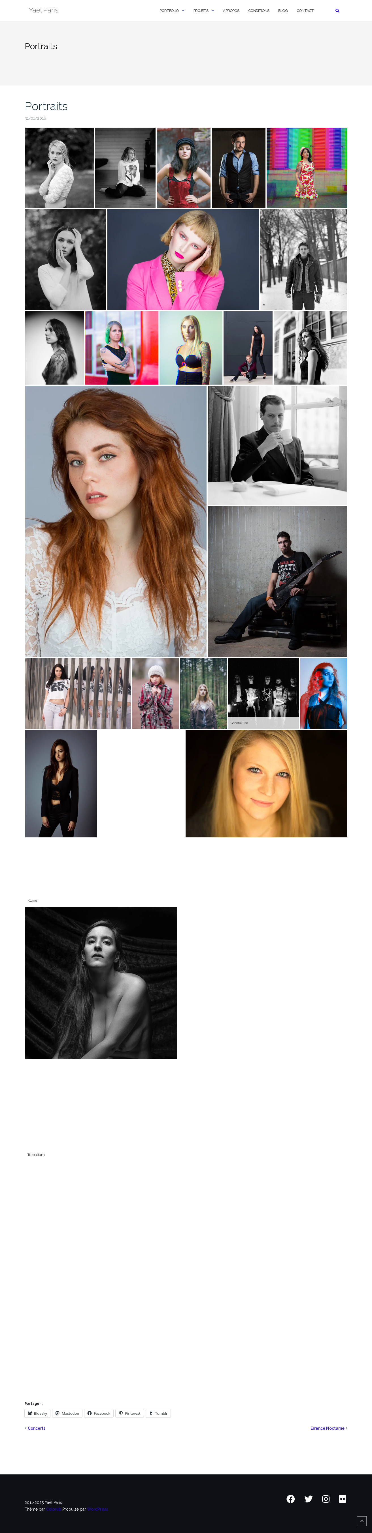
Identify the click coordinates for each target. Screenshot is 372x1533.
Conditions (258, 10)
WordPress (97, 1509)
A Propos (231, 10)
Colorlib (53, 1509)
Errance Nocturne (328, 1428)
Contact (305, 10)
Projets (201, 10)
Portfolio (169, 10)
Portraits (46, 106)
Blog (283, 10)
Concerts (36, 1428)
